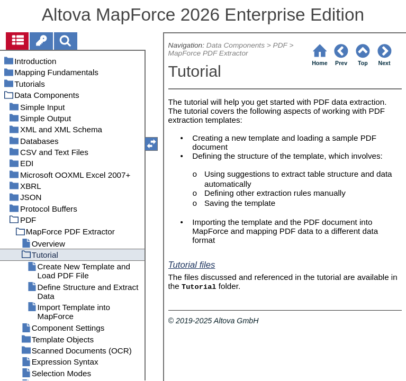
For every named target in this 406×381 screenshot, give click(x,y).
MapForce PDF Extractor (208, 53)
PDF (280, 45)
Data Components (235, 45)
